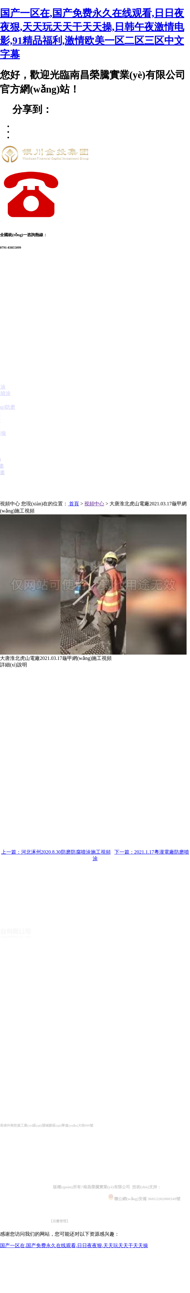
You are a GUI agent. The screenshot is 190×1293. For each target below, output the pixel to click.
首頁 (74, 503)
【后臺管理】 (71, 1221)
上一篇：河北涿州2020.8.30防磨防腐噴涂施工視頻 (56, 852)
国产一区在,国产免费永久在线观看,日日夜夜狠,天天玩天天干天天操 (74, 1245)
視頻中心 (94, 503)
